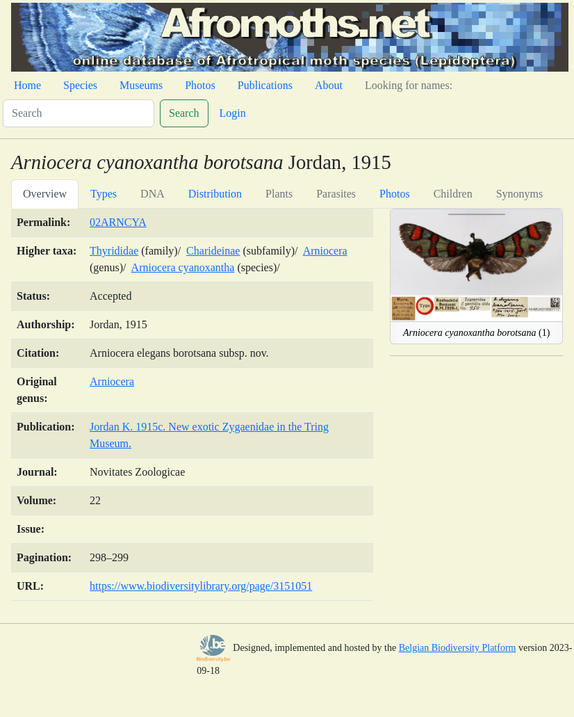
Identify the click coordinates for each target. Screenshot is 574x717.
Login (233, 113)
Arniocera (325, 251)
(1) (476, 333)
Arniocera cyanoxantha (183, 267)
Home (27, 85)
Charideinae (213, 251)
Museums (141, 85)
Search (184, 113)
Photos (200, 85)
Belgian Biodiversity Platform (457, 648)
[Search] (78, 113)
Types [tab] (103, 194)
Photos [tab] (394, 194)
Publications (265, 85)
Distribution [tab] (215, 194)
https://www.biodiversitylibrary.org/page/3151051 (201, 586)
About (329, 85)
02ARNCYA (118, 222)
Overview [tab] (45, 194)
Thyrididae (114, 251)
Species (80, 85)
